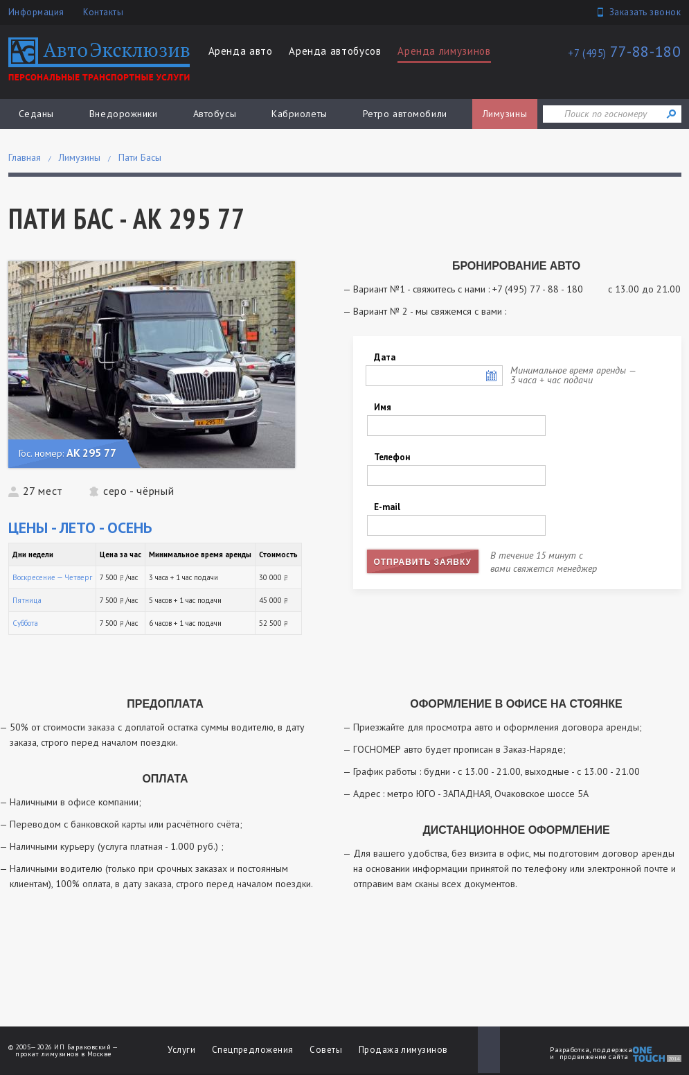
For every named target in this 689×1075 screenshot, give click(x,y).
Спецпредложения (253, 1050)
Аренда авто (240, 51)
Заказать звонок (645, 12)
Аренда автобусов (335, 51)
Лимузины (505, 113)
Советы (326, 1050)
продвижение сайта (594, 1056)
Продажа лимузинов (403, 1050)
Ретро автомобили (405, 113)
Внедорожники (123, 113)
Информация (36, 12)
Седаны (36, 113)
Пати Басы (139, 157)
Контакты (103, 12)
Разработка (569, 1049)
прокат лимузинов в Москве (63, 1053)
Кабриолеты (299, 113)
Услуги (181, 1050)
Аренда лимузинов (443, 51)
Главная (24, 157)
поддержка (612, 1049)
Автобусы (214, 113)
